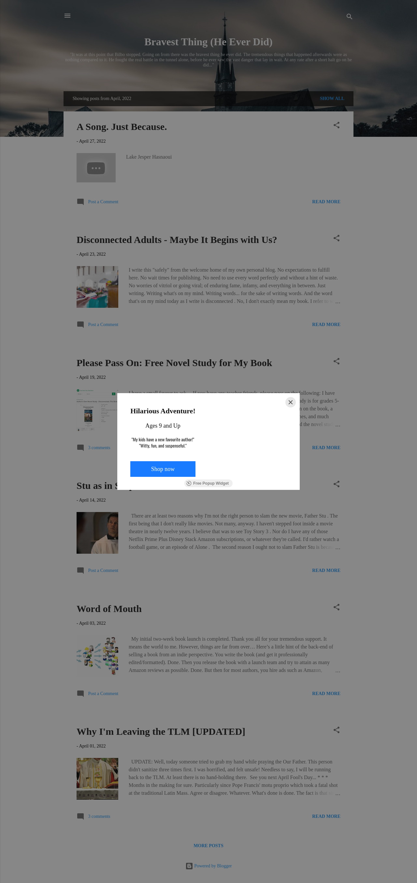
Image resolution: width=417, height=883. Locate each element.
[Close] (290, 402)
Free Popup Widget (207, 483)
